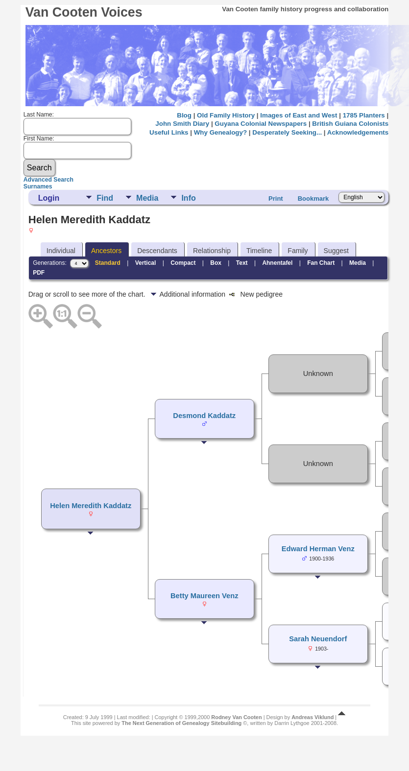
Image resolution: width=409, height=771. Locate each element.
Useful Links (168, 132)
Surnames (38, 186)
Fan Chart (321, 262)
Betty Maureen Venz (204, 596)
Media (147, 198)
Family (298, 251)
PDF (39, 272)
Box (215, 262)
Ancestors (106, 251)
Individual (61, 251)
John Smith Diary (182, 123)
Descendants (157, 251)
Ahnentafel (277, 262)
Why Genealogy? (220, 132)
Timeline (259, 251)
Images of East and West (298, 115)
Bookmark (313, 198)
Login (49, 198)
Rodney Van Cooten (236, 717)
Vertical (145, 262)
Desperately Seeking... (287, 132)
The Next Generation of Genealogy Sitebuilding (181, 723)
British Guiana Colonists (350, 123)
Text (242, 262)
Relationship (212, 251)
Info (188, 198)
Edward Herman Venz (318, 549)
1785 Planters (364, 115)
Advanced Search (48, 179)
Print (275, 198)
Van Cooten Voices (84, 12)
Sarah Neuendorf (318, 639)
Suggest (336, 251)
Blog (184, 115)
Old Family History (226, 115)
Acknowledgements (357, 132)
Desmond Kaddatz (204, 416)
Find (104, 198)
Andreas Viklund (312, 717)
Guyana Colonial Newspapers (261, 123)
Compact (182, 262)
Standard (107, 262)
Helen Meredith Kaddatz (90, 506)
